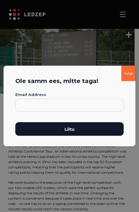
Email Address (30, 94)
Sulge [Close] (128, 73)
